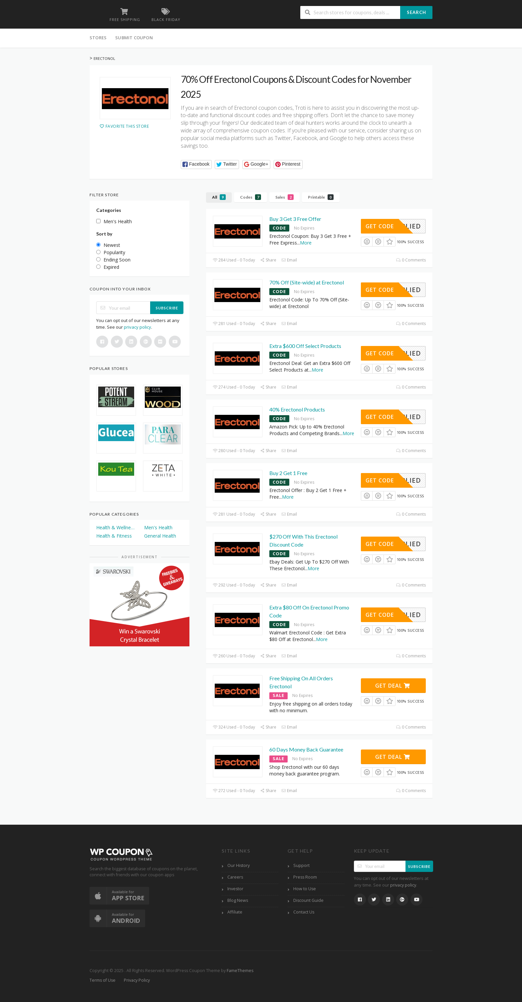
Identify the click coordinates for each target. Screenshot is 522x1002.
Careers (235, 877)
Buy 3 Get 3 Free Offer (295, 219)
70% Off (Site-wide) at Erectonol (306, 282)
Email (289, 260)
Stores (98, 38)
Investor (235, 889)
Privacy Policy (137, 980)
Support (301, 865)
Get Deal (392, 685)
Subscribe (167, 308)
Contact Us (303, 912)
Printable (321, 197)
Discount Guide (308, 900)
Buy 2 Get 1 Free (288, 473)
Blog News (237, 900)
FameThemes (240, 970)
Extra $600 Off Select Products (305, 346)
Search (416, 12)
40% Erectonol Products (297, 409)
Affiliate (234, 912)
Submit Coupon (134, 38)
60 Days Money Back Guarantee (306, 749)
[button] (196, 164)
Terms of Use (103, 980)
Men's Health (158, 527)
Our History (238, 865)
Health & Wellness (115, 527)
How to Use (304, 889)
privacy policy (137, 327)
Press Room (305, 877)
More (306, 243)
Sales (284, 197)
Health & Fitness (114, 536)
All (219, 197)
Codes (250, 197)
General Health (160, 536)
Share (268, 260)
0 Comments (411, 260)
